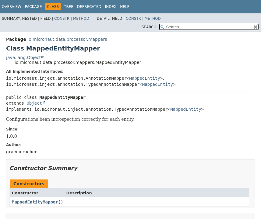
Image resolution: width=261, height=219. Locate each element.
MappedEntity (144, 78)
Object (34, 103)
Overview (11, 7)
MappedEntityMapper (35, 202)
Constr (61, 18)
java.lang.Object (23, 57)
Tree (68, 7)
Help (124, 7)
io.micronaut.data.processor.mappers (67, 39)
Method (81, 18)
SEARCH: (150, 27)
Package (33, 7)
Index (111, 7)
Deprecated (89, 7)
